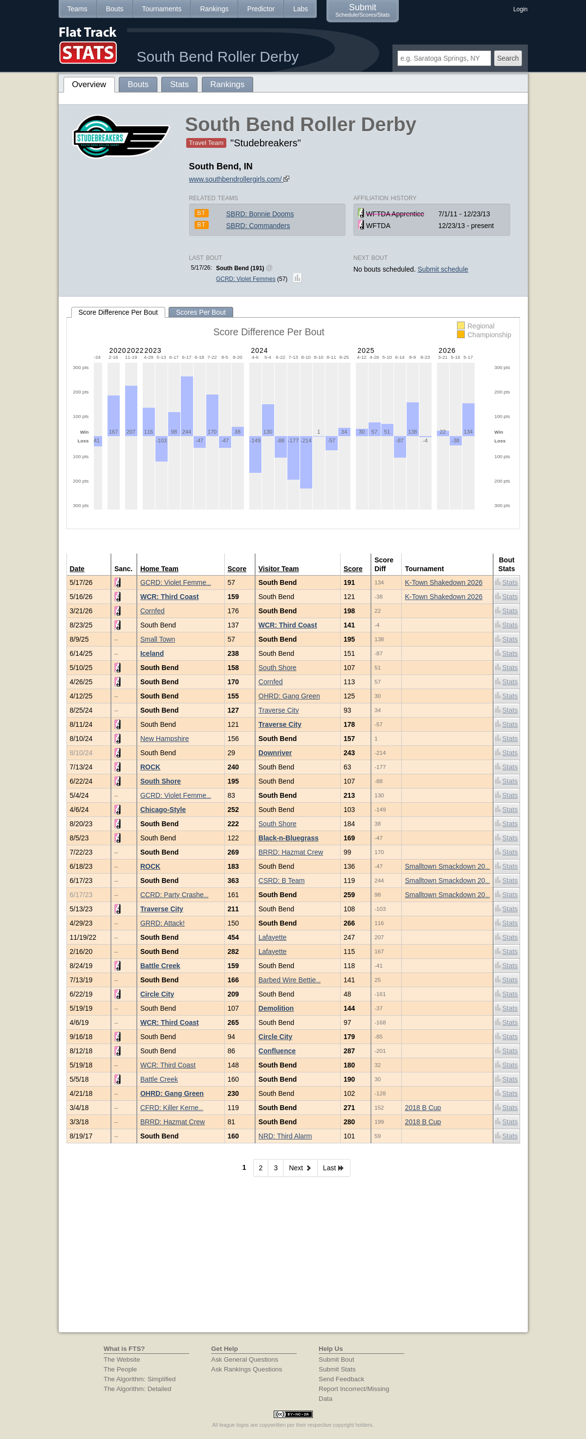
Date (77, 569)
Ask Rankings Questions (246, 1369)
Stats (506, 582)
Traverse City (279, 710)
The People (120, 1369)
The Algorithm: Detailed (138, 1389)
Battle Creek (160, 966)
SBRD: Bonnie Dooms (260, 214)
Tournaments (162, 9)
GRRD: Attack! (162, 923)
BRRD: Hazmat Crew (291, 852)
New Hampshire (164, 739)
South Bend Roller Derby (218, 56)
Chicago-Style (163, 809)
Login (520, 9)
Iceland (152, 653)
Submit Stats (337, 1369)
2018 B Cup (423, 1108)
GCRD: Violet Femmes (246, 279)
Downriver (275, 753)
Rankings (214, 9)
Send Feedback (341, 1379)
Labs (300, 9)
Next (300, 1168)
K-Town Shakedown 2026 (443, 582)
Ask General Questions (244, 1359)
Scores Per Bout (201, 312)
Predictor (261, 9)
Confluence (277, 1051)
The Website (122, 1359)
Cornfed (152, 611)
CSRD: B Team (282, 880)
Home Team (159, 569)
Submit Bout (336, 1359)
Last (334, 1168)
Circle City (157, 994)
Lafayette (273, 937)
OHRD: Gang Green (289, 696)
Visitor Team (279, 569)
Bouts (115, 9)
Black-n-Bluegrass (289, 838)
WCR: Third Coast (169, 597)
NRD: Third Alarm (285, 1136)
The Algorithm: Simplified (139, 1379)
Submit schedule (443, 269)
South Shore (278, 668)
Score (237, 569)
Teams (77, 9)
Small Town (157, 639)
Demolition (276, 1008)
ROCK (150, 767)
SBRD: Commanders (258, 226)
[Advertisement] (293, 1258)
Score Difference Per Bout (118, 312)
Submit (362, 10)
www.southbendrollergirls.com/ (239, 179)
